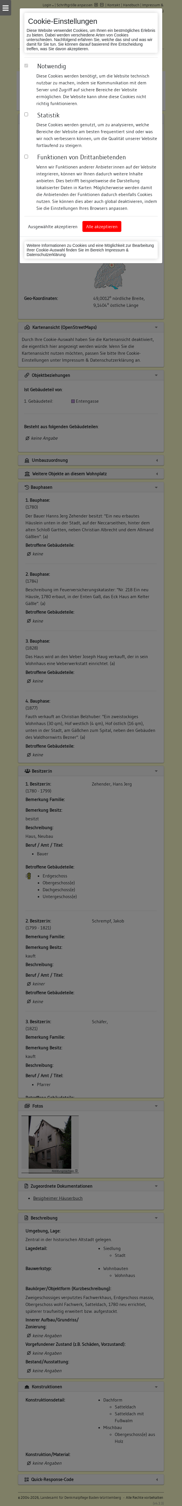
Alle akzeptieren (102, 226)
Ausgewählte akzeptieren (53, 226)
